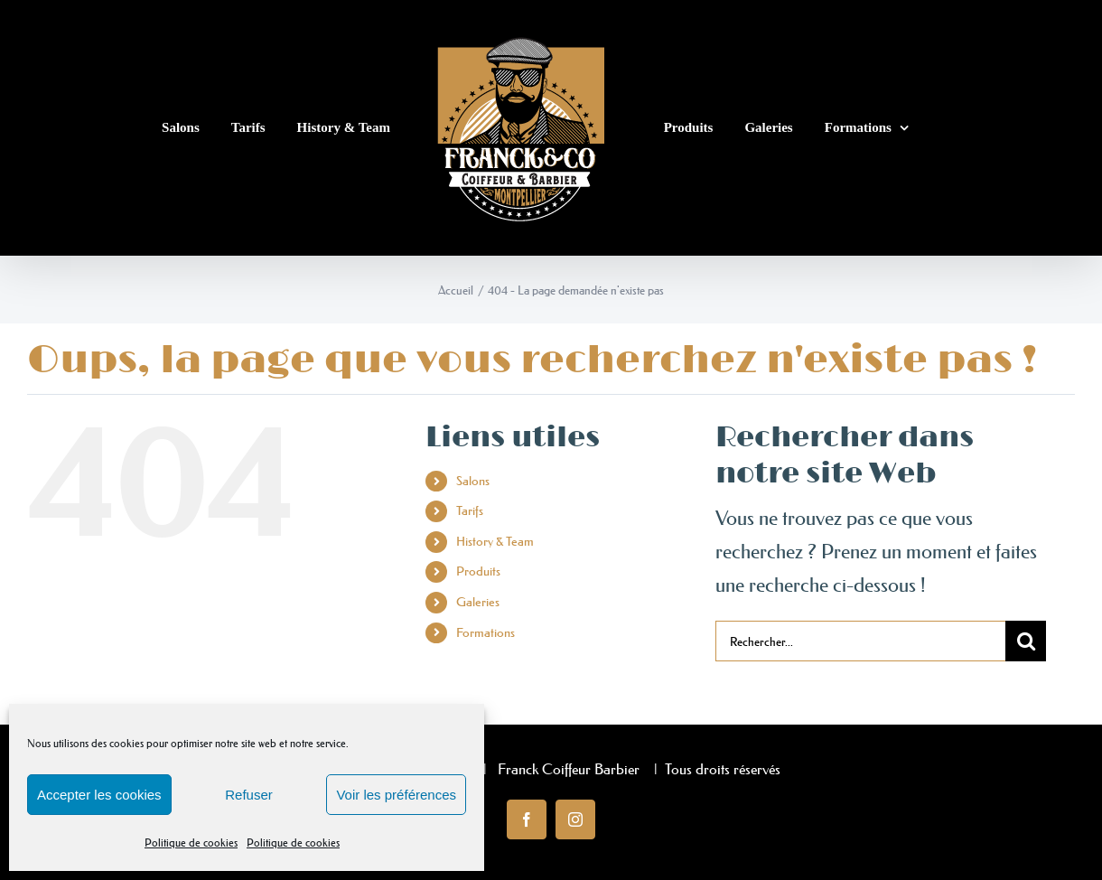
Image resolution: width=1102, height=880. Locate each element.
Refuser (249, 794)
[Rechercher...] (860, 641)
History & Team (495, 541)
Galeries (478, 602)
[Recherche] (1025, 641)
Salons (473, 481)
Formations (485, 632)
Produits (478, 571)
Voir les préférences (396, 794)
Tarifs (469, 510)
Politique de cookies (191, 842)
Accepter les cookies (99, 794)
